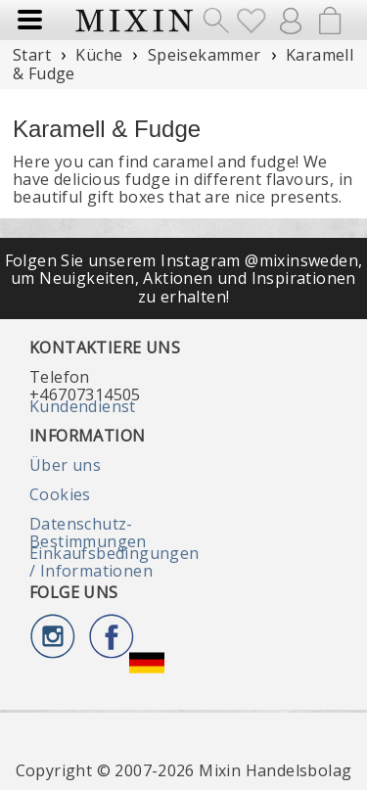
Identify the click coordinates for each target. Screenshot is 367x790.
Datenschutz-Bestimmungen (88, 532)
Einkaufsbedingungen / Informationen (114, 561)
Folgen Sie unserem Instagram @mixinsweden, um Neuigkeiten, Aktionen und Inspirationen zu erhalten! (184, 278)
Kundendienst (82, 406)
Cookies (60, 494)
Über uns (65, 465)
